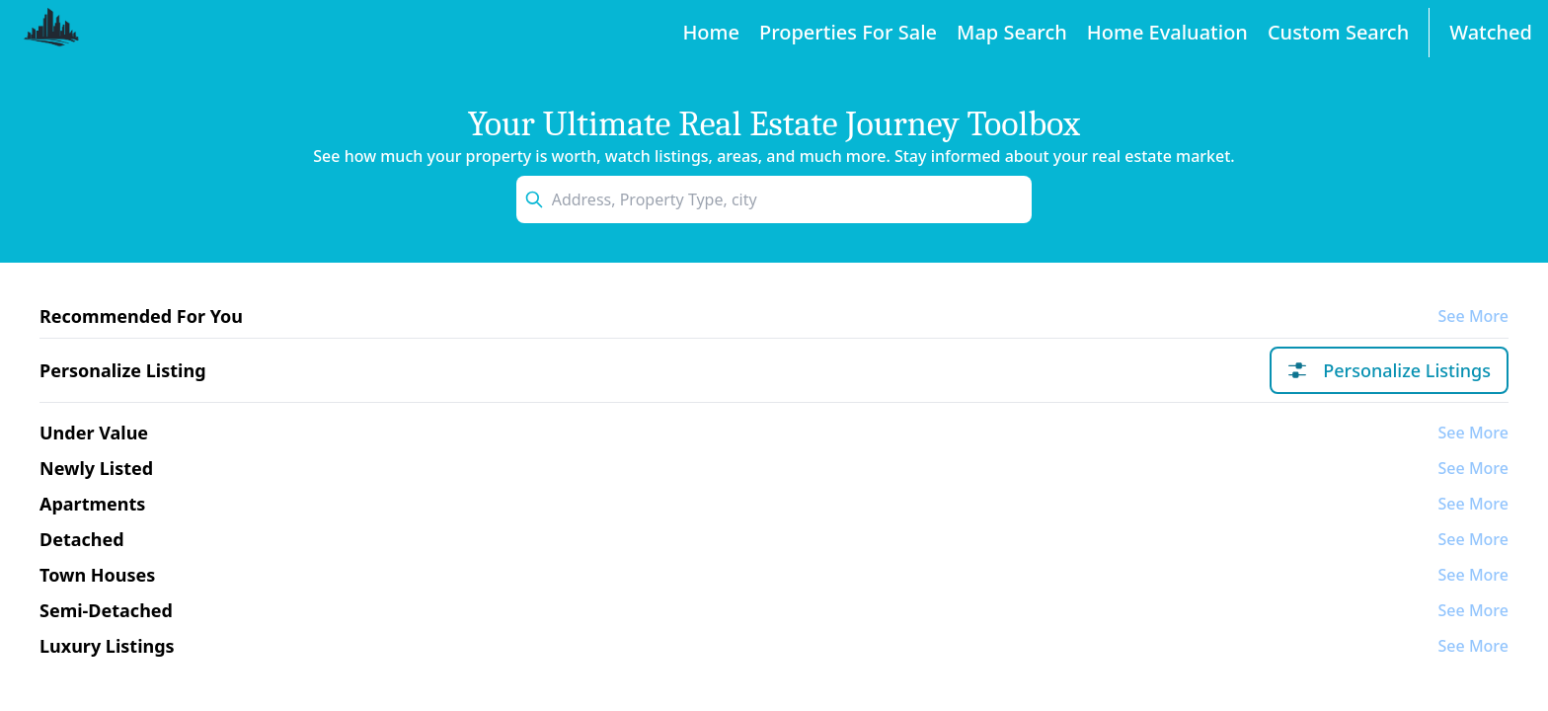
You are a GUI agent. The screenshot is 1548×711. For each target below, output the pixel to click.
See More (1473, 316)
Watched (1490, 32)
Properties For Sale (848, 32)
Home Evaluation (1167, 32)
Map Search (1012, 32)
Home (710, 32)
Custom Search (1338, 32)
